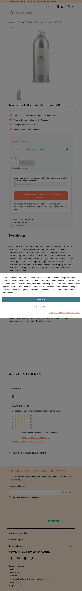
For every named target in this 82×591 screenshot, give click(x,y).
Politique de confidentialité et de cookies (64, 313)
